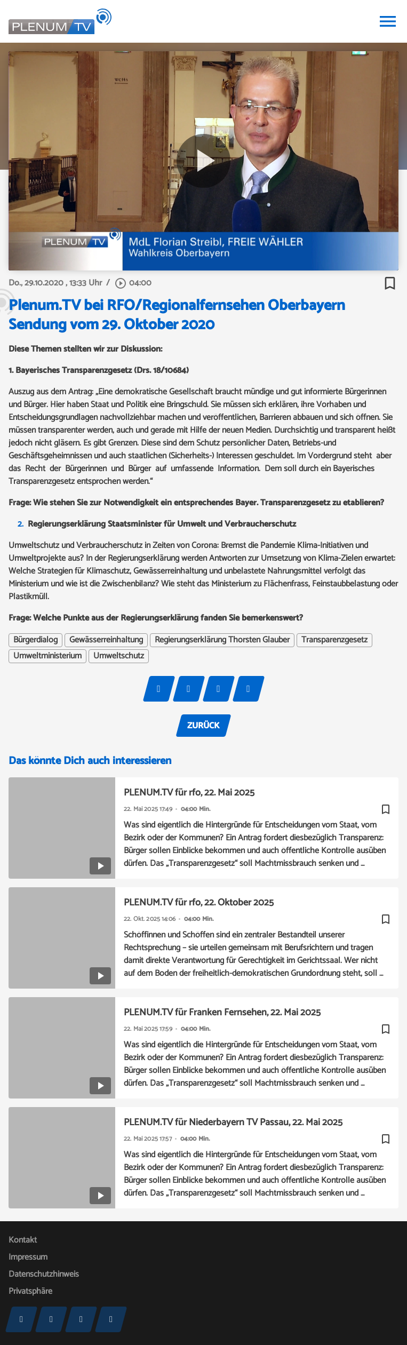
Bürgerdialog (35, 640)
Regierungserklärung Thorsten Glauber (222, 640)
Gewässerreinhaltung (106, 640)
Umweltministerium (47, 656)
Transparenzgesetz (334, 640)
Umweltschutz (118, 656)
